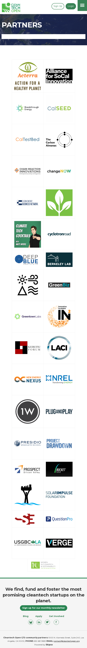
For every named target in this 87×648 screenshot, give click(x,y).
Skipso (49, 644)
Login (71, 6)
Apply (38, 616)
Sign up (58, 6)
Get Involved (56, 616)
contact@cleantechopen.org (67, 641)
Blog (25, 616)
